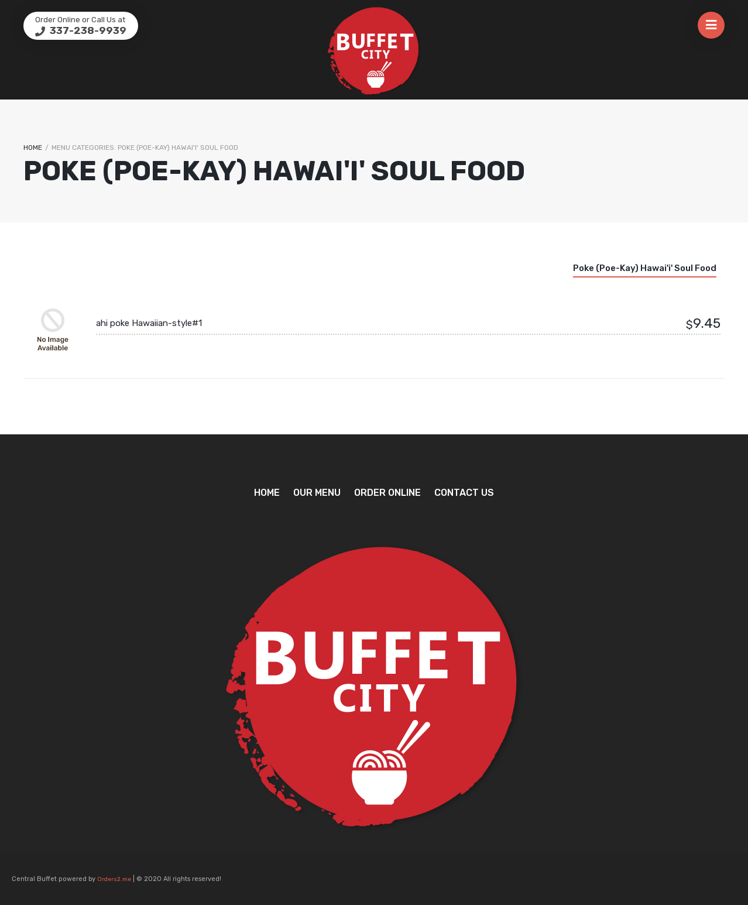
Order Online (387, 492)
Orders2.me (114, 879)
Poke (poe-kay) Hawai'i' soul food (644, 268)
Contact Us (464, 492)
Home (32, 147)
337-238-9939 (86, 30)
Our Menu (317, 492)
